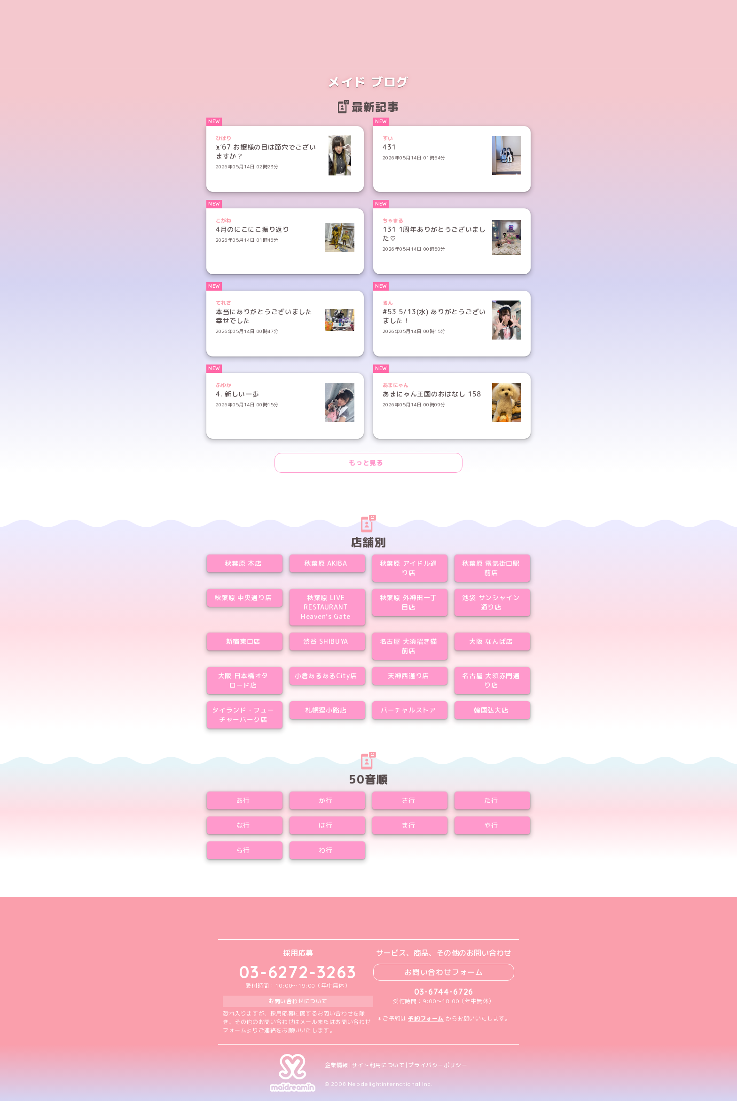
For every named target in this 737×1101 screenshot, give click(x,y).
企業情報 (336, 1065)
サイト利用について (378, 1065)
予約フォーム (426, 1018)
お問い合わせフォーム (443, 972)
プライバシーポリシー (437, 1065)
